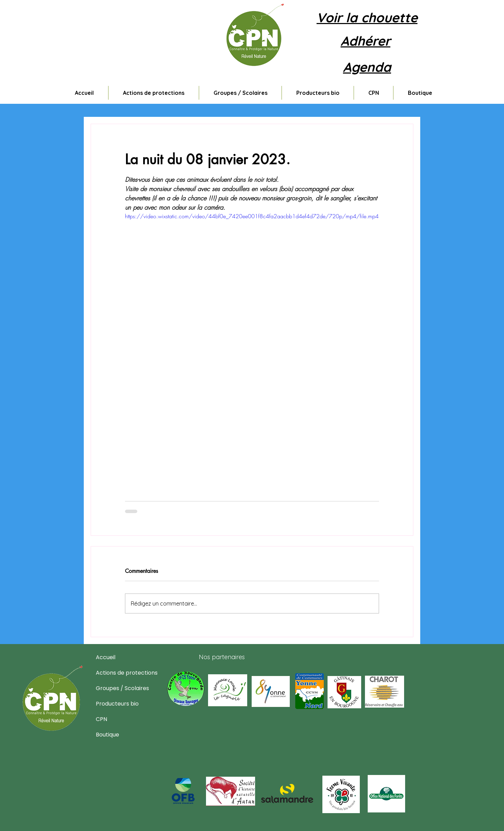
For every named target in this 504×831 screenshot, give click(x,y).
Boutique (107, 735)
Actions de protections (112, 673)
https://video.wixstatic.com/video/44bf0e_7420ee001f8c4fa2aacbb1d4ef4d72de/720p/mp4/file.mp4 (252, 216)
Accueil (105, 657)
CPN (101, 719)
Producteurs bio (112, 704)
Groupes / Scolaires (112, 688)
